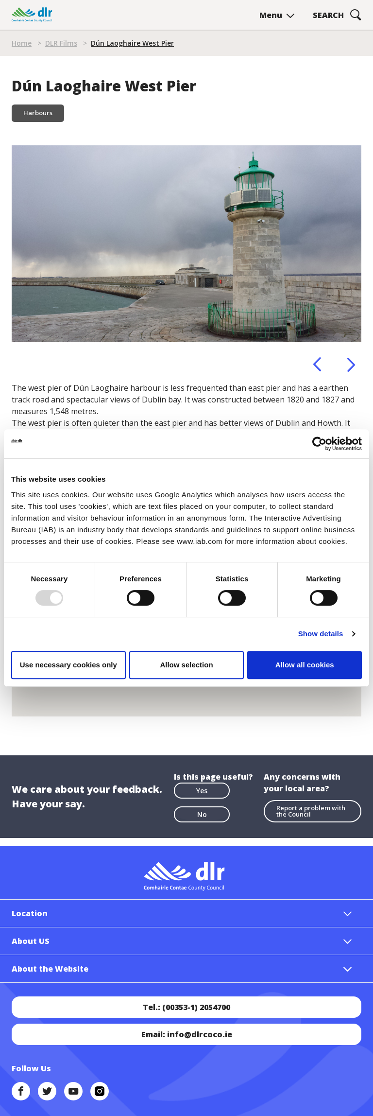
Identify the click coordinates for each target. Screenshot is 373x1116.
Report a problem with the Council (310, 811)
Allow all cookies (304, 665)
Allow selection (186, 665)
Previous (317, 364)
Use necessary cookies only (68, 665)
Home (22, 43)
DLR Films (61, 43)
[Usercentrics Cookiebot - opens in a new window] (319, 443)
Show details (320, 633)
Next (351, 364)
